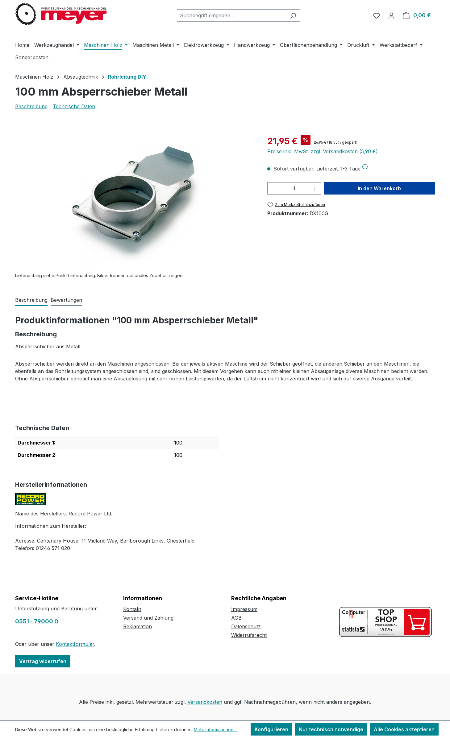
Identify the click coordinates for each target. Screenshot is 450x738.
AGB (236, 618)
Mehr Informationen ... (215, 729)
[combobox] (231, 15)
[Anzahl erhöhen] (315, 188)
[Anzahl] (294, 188)
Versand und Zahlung (148, 618)
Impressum (244, 609)
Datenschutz (246, 626)
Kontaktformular (75, 644)
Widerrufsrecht (249, 635)
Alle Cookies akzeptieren (404, 729)
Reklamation (137, 626)
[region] (135, 201)
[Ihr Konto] (391, 15)
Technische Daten (74, 106)
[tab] (31, 300)
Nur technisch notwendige (331, 729)
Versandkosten (204, 702)
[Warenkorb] (417, 15)
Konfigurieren (271, 729)
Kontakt (132, 609)
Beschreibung (31, 106)
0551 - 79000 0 (36, 621)
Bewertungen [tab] (66, 300)
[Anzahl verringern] (273, 188)
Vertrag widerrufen (42, 661)
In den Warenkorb (379, 188)
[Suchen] (293, 15)
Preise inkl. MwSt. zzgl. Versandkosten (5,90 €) (322, 151)
